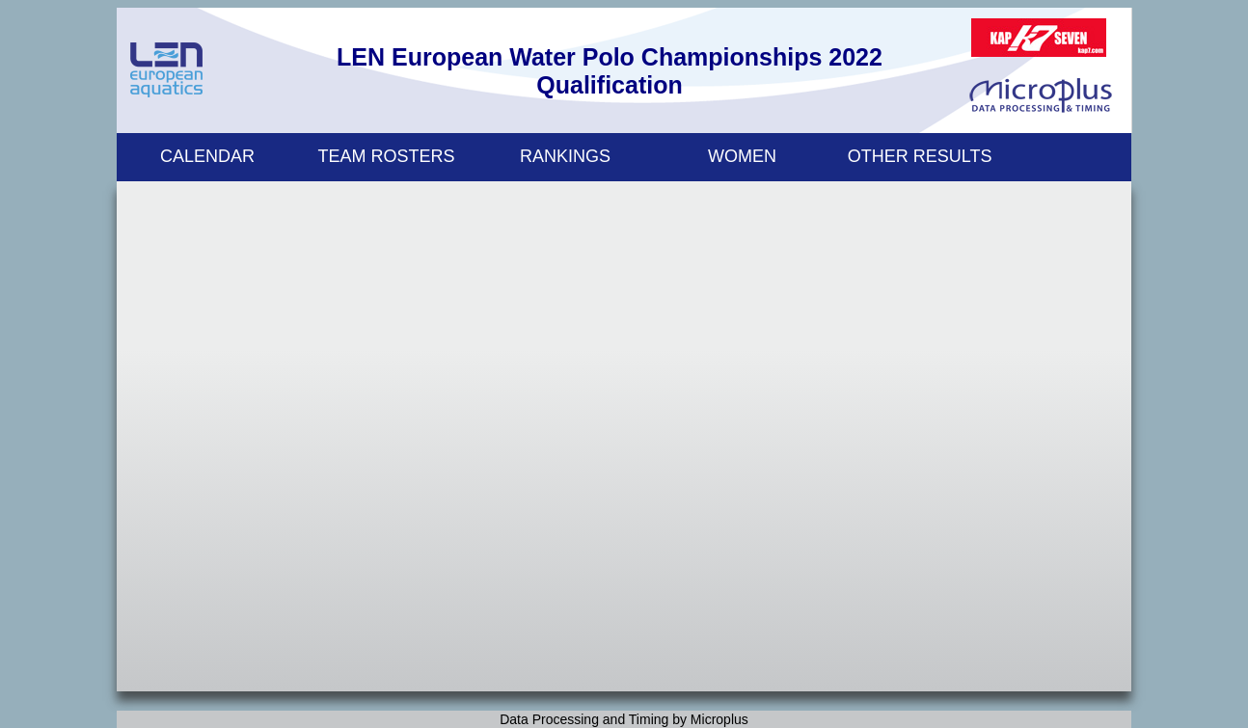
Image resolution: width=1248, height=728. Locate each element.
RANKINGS (565, 156)
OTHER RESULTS (920, 156)
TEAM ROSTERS (387, 156)
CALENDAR (207, 156)
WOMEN (742, 156)
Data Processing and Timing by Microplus (624, 719)
